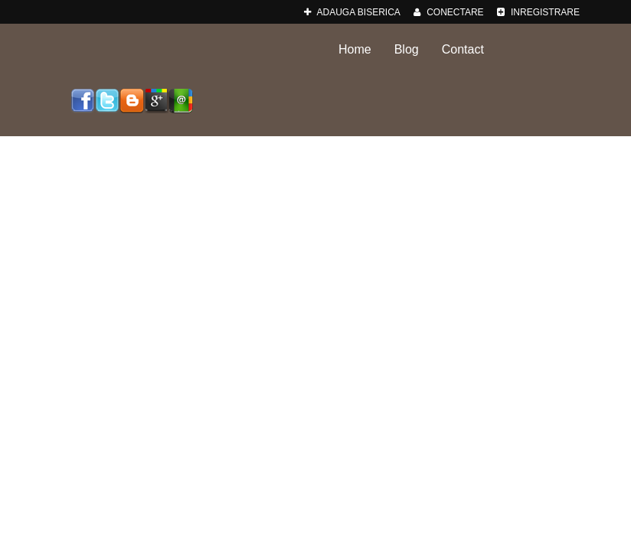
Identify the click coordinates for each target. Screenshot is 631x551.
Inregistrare (538, 12)
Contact (463, 49)
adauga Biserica (352, 12)
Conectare (449, 12)
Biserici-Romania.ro (172, 51)
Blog (406, 49)
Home (354, 49)
